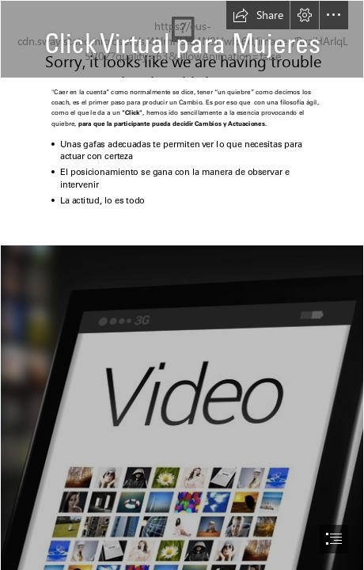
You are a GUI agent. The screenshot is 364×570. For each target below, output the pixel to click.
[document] (182, 285)
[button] (258, 15)
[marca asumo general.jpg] (182, 39)
